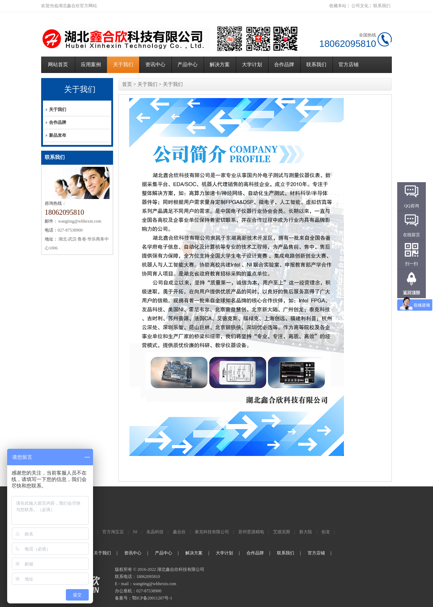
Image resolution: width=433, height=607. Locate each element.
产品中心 (187, 64)
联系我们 (381, 5)
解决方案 (220, 64)
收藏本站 (337, 5)
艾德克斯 (281, 531)
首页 (127, 84)
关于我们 (123, 64)
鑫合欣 (179, 531)
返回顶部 (411, 292)
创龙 (325, 531)
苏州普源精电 (251, 531)
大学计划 (252, 64)
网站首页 (58, 64)
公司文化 (360, 5)
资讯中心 (155, 64)
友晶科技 (155, 531)
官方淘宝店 (113, 531)
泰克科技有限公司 (212, 531)
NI (135, 531)
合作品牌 (284, 64)
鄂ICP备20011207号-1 (152, 598)
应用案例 (91, 64)
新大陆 (305, 531)
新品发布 (57, 135)
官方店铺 (349, 64)
